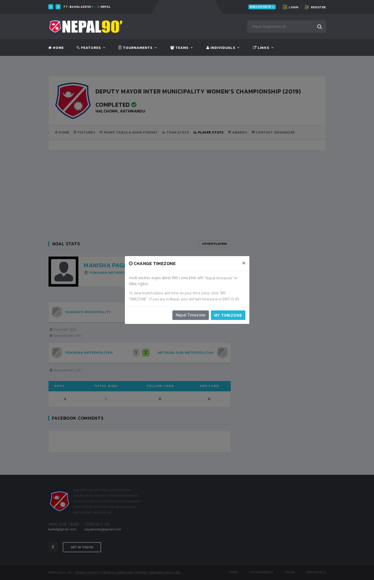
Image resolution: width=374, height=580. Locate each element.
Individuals (220, 48)
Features (88, 48)
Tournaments (136, 48)
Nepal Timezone (191, 315)
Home (56, 48)
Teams (179, 48)
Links (261, 48)
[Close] (243, 263)
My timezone (228, 315)
